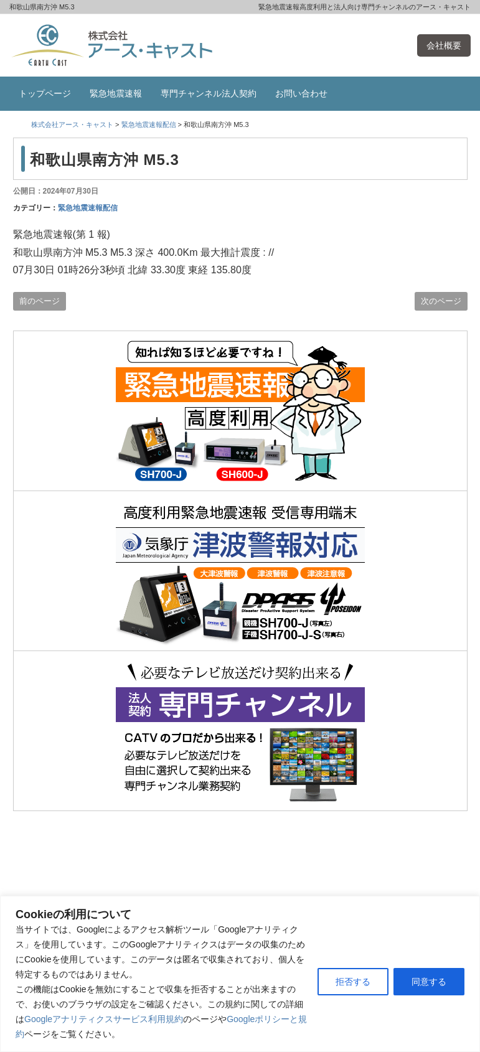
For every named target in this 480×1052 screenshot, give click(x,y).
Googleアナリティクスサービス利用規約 (103, 1019)
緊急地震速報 (116, 93)
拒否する (353, 982)
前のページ (39, 301)
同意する (429, 982)
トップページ (45, 93)
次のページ (441, 301)
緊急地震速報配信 (88, 208)
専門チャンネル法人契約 (208, 93)
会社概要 (443, 45)
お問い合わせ (301, 93)
